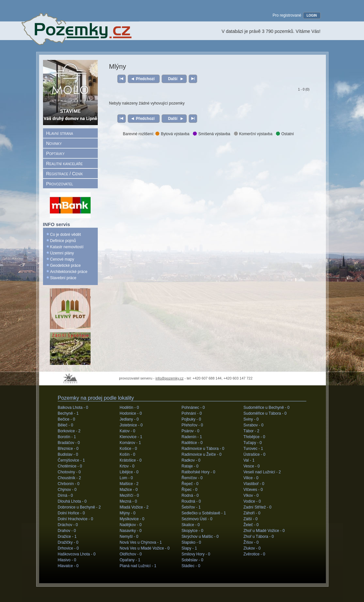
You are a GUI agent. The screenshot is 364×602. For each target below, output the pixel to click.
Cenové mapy (62, 259)
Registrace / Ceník (64, 173)
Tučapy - (252, 442)
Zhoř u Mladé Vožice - (264, 530)
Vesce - (251, 466)
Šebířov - (191, 507)
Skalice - (191, 525)
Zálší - (250, 519)
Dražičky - (68, 542)
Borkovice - (69, 431)
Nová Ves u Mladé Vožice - (144, 548)
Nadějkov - (130, 525)
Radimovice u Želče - (202, 454)
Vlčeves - (253, 489)
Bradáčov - (69, 442)
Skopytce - (192, 530)
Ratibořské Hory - (198, 472)
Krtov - (127, 466)
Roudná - (191, 501)
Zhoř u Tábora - (258, 536)
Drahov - (67, 530)
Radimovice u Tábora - (203, 448)
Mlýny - (128, 513)
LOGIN (312, 15)
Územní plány (62, 253)
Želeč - (251, 525)
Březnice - (68, 448)
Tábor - (251, 431)
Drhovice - (68, 548)
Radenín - (192, 437)
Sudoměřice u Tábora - (265, 413)
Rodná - (190, 495)
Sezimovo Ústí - (197, 519)
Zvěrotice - (254, 554)
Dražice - (67, 536)
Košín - (127, 454)
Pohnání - (192, 413)
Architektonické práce (69, 271)
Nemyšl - (129, 536)
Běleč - (65, 425)
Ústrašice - (254, 454)
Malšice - (129, 483)
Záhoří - (251, 513)
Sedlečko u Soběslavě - (204, 513)
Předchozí (145, 79)
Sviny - (251, 419)
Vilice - (250, 478)
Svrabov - (253, 425)
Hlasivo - (67, 560)
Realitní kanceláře (64, 163)
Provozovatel (59, 183)
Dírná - (65, 495)
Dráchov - (68, 525)
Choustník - (69, 478)
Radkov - (191, 460)
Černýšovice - (71, 460)
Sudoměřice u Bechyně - (266, 407)
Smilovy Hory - (196, 554)
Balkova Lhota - (73, 407)
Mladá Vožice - (134, 507)
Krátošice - (130, 460)
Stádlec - (191, 566)
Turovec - (253, 448)
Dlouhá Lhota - (72, 501)
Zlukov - (252, 548)
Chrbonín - (69, 483)
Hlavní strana (59, 133)
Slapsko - (191, 542)
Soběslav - (192, 560)
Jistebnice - (131, 425)
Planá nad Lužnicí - (138, 566)
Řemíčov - (192, 478)
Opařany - (130, 560)
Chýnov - (67, 489)
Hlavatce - (68, 566)
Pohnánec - (193, 407)
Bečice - (66, 419)
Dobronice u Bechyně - (79, 507)
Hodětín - (129, 407)
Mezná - (128, 501)
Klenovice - (131, 437)
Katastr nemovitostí (67, 247)
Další (172, 79)
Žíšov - (251, 542)
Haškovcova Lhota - (76, 554)
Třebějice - (254, 437)
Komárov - (130, 442)
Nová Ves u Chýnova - (141, 542)
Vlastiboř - (253, 483)
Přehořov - (192, 425)
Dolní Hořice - (71, 513)
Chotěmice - (70, 466)
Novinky (54, 143)
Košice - (128, 448)
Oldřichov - (131, 554)
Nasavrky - (130, 530)
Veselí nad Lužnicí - (262, 472)
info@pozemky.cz (169, 378)
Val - (249, 460)
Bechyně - (68, 413)
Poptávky (55, 153)
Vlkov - (251, 495)
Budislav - (68, 454)
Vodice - (252, 501)
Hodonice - (131, 413)
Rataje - (190, 466)
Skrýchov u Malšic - (200, 536)
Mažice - (129, 489)
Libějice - (129, 472)
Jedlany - (129, 419)
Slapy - (189, 548)
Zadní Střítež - (257, 507)
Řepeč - (190, 483)
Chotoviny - (69, 472)
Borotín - (67, 437)
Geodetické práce (65, 265)
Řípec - (189, 489)
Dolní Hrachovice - (75, 519)
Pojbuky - (191, 419)
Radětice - (192, 442)
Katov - (127, 431)
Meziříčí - (129, 495)
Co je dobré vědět (65, 234)
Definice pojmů (63, 240)
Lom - (126, 478)
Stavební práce (63, 278)
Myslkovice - (132, 519)
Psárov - (190, 431)
